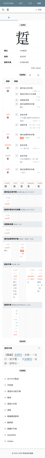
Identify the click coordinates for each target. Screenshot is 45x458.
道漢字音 (23, 125)
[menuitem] (22, 378)
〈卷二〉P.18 (35, 128)
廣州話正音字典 (26, 88)
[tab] (9, 17)
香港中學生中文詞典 (28, 94)
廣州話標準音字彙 (27, 104)
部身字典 (23, 115)
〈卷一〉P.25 (35, 125)
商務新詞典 (24, 100)
